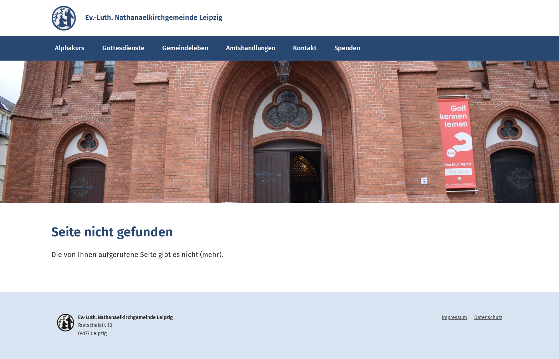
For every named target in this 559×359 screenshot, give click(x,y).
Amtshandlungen (250, 48)
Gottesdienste (123, 48)
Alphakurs (69, 48)
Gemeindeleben (185, 48)
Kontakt (305, 48)
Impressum (454, 317)
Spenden (347, 48)
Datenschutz (488, 317)
